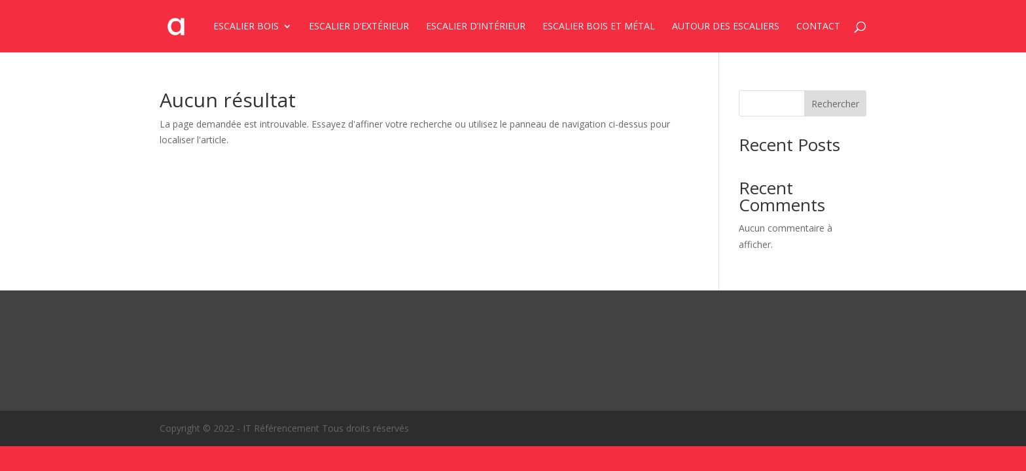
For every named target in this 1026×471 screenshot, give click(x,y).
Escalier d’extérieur (359, 27)
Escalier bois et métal (598, 27)
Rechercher (835, 103)
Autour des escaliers (725, 27)
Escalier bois (246, 27)
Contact (818, 27)
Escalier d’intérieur (475, 27)
